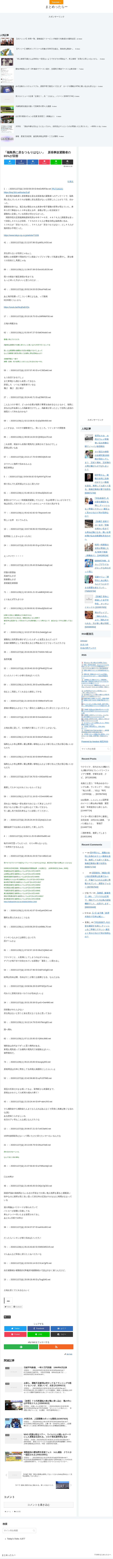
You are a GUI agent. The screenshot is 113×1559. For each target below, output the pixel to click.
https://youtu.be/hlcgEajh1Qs (16, 307)
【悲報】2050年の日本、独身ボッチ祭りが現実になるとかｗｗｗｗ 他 (95, 719)
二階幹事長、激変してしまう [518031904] (94, 835)
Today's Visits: (13, 1540)
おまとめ (84, 644)
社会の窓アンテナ (88, 648)
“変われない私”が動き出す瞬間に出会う (95, 663)
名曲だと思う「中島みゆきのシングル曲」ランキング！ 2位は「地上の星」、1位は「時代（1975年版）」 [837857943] (95, 788)
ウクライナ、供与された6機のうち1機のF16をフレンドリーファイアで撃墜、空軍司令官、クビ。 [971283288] (95, 772)
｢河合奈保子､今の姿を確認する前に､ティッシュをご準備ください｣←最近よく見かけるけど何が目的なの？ (98, 929)
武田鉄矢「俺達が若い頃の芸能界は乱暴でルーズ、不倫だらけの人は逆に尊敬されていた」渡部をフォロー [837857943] (98, 880)
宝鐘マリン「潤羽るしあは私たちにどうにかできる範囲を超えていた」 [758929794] (97, 584)
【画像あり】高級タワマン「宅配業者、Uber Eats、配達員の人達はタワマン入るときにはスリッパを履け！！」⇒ (94, 681)
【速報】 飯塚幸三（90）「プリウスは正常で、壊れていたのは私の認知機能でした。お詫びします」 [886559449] (98, 900)
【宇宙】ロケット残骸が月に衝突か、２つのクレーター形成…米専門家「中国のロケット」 (95, 735)
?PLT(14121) (57, 189)
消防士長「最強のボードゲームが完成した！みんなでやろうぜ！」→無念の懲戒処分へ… (94, 675)
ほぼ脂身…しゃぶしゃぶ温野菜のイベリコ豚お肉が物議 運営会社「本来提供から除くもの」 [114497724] (95, 805)
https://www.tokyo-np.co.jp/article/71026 (21, 235)
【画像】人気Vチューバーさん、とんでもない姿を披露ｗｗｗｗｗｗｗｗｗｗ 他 (94, 716)
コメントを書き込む (38, 1506)
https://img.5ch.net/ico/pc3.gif (17, 192)
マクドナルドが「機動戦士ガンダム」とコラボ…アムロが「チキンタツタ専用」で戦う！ (95, 686)
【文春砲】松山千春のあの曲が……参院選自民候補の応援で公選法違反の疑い (95, 731)
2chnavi (83, 641)
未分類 (7, 1317)
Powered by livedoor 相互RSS (94, 741)
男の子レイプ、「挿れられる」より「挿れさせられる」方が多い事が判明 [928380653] (98, 619)
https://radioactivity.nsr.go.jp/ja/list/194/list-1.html (20, 902)
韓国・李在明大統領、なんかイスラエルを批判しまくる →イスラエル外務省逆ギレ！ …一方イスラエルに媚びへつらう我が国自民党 (95, 666)
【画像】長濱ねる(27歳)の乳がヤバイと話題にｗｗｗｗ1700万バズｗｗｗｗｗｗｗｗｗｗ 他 (95, 711)
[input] (95, 748)
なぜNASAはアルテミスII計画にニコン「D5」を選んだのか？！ (94, 691)
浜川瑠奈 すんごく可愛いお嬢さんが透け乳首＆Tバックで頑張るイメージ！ (95, 695)
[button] (108, 749)
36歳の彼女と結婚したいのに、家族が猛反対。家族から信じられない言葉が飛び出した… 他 (95, 700)
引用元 (70, 182)
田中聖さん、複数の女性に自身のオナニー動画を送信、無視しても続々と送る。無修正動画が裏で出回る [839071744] (98, 860)
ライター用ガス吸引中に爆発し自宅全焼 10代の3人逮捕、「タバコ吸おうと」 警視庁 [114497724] (95, 821)
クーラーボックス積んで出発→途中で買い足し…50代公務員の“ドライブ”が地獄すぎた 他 (95, 705)
